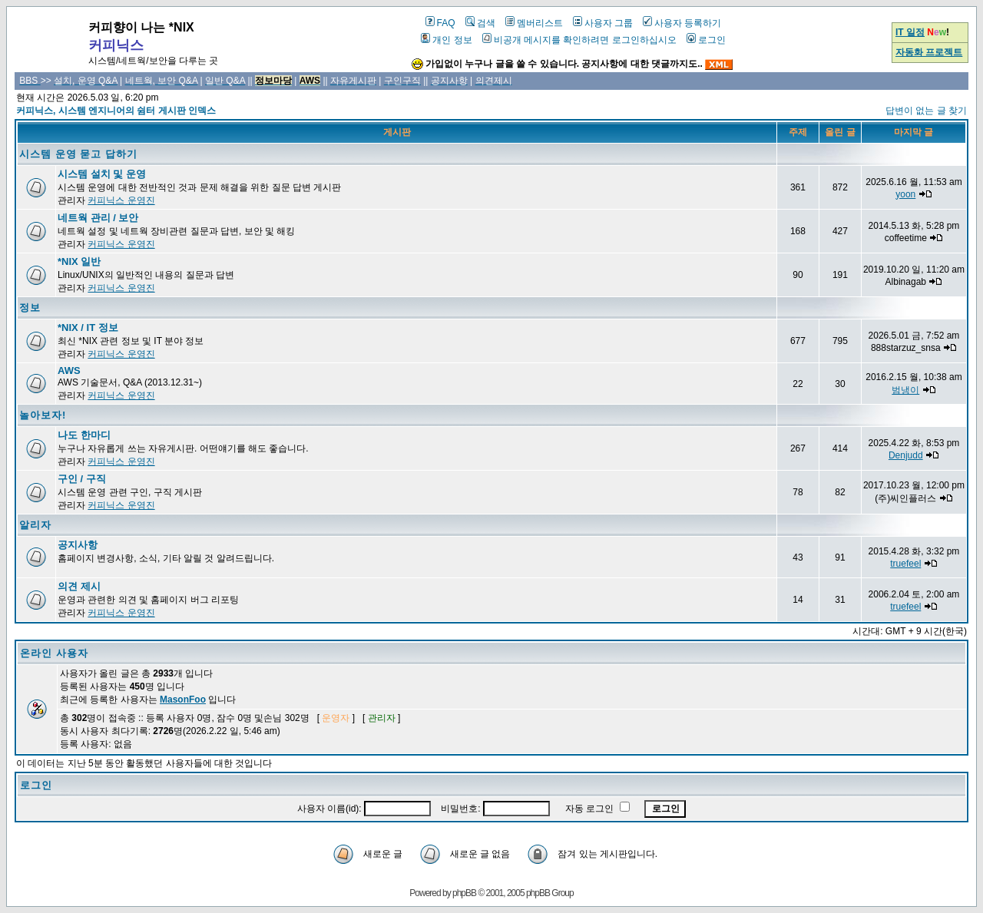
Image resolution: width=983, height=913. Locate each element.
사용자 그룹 (603, 23)
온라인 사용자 (54, 653)
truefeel (905, 563)
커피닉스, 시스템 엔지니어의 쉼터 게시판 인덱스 (116, 110)
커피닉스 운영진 (121, 200)
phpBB (464, 893)
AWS (69, 370)
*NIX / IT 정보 (88, 327)
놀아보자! (42, 415)
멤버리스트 (534, 23)
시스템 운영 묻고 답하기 (78, 154)
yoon (905, 194)
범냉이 (905, 390)
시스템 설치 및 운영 (102, 174)
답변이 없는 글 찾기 (926, 110)
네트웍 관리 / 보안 (98, 217)
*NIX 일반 (79, 261)
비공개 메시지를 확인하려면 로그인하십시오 (579, 40)
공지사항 (78, 545)
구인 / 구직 (82, 479)
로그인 (706, 40)
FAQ (440, 23)
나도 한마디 (84, 435)
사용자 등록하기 (682, 23)
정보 (30, 307)
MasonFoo (183, 699)
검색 (480, 23)
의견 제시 (79, 586)
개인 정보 (446, 40)
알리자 (35, 525)
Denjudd (906, 455)
